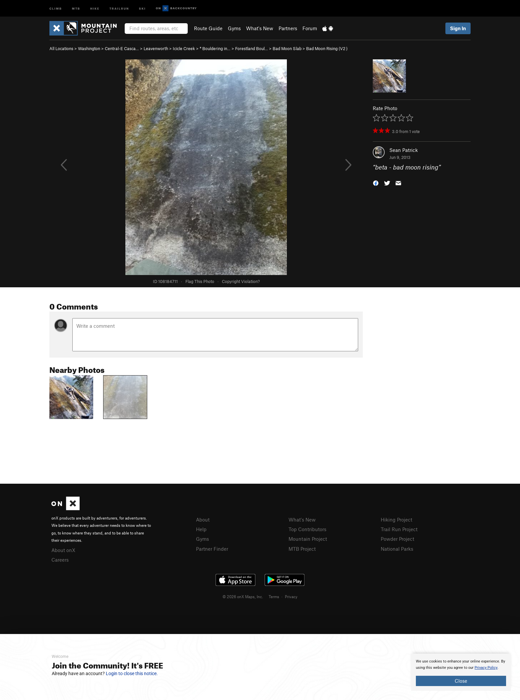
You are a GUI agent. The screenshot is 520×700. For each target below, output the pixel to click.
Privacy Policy (486, 667)
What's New (259, 28)
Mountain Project (308, 539)
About (203, 520)
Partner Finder (212, 549)
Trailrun (119, 8)
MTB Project (302, 549)
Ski (142, 8)
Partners (288, 28)
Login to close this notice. (132, 673)
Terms (274, 596)
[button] (376, 182)
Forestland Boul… (251, 48)
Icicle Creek (184, 48)
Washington (89, 48)
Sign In (458, 28)
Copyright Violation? (241, 281)
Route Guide (208, 28)
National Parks (397, 549)
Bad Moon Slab (287, 48)
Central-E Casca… (122, 48)
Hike (94, 8)
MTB (76, 8)
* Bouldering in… (215, 48)
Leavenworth (156, 48)
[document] (461, 672)
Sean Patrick (403, 150)
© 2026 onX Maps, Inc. (243, 596)
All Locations (61, 48)
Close (461, 681)
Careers (60, 560)
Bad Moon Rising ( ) (327, 48)
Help (201, 529)
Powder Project (397, 539)
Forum (309, 28)
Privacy (291, 596)
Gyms (234, 28)
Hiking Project (396, 520)
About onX (63, 550)
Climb (55, 8)
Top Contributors (307, 529)
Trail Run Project (399, 529)
